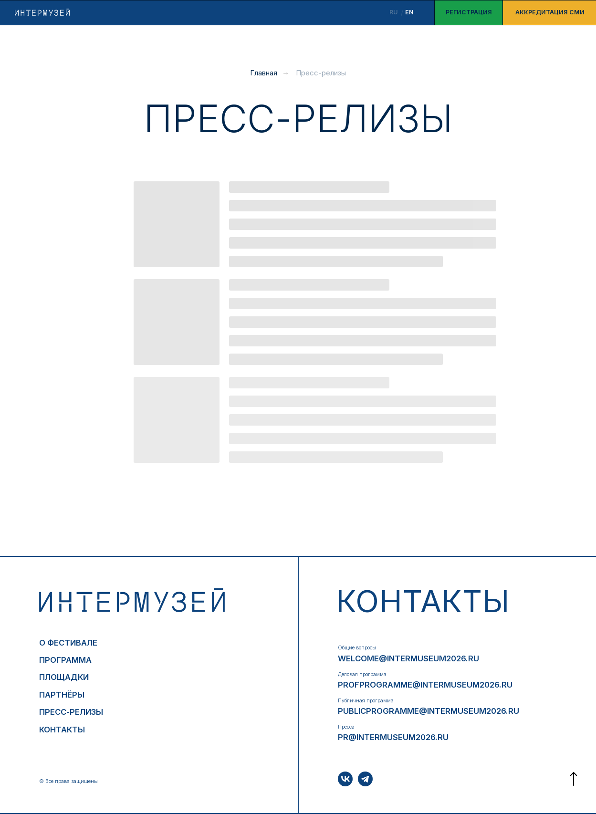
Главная (263, 72)
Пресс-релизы (321, 72)
